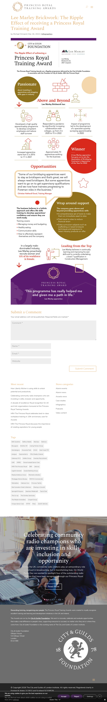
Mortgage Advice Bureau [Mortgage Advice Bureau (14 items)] (19, 479)
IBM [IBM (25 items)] (30, 466)
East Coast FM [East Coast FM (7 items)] (44, 450)
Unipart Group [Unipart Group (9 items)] (32, 500)
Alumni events (61, 388)
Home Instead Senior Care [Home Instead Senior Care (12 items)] (31, 462)
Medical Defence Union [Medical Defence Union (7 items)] (19, 475)
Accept (63, 696)
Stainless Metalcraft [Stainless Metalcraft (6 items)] (32, 491)
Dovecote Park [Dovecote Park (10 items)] (26, 450)
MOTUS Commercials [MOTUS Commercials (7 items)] (36, 479)
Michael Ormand (20, 34)
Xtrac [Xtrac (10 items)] (34, 504)
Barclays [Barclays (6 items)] (36, 442)
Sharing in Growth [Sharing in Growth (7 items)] (39, 487)
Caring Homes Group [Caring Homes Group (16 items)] (36, 446)
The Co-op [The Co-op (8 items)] (15, 495)
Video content (61, 413)
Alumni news (61, 392)
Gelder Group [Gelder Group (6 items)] (27, 458)
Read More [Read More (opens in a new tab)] (53, 586)
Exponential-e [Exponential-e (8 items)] (23, 454)
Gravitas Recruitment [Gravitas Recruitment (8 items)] (40, 458)
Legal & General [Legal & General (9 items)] (16, 471)
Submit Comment (84, 368)
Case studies (61, 400)
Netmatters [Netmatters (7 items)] (15, 483)
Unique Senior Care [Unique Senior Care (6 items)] (18, 504)
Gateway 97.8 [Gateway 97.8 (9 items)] (16, 458)
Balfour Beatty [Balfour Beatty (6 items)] (26, 442)
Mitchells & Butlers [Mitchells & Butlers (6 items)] (34, 475)
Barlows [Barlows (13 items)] (44, 442)
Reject (76, 696)
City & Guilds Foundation (40, 618)
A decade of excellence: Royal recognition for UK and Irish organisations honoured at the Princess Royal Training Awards (30, 406)
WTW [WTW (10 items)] (28, 504)
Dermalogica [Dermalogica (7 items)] (16, 450)
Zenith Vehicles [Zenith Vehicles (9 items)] (43, 504)
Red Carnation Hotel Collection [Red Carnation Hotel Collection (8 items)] (21, 487)
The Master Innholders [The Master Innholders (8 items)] (19, 500)
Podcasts (59, 409)
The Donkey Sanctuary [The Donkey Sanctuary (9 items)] (28, 495)
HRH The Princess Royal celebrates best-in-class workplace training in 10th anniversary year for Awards (30, 416)
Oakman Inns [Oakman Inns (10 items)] (25, 483)
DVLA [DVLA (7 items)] (35, 450)
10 (62, 599)
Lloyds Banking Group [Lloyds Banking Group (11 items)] (31, 471)
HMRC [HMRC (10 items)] (19, 462)
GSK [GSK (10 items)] (13, 462)
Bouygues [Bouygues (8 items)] (15, 446)
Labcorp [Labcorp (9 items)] (36, 466)
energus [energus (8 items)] (14, 454)
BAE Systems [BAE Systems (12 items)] (16, 442)
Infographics (46, 34)
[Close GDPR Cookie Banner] (100, 696)
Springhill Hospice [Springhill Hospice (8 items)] (17, 491)
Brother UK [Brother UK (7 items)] (23, 446)
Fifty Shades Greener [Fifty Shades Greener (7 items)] (36, 454)
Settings (90, 696)
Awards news (61, 396)
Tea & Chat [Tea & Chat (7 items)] (43, 491)
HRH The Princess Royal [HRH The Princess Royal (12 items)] (19, 466)
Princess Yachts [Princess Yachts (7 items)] (36, 483)
